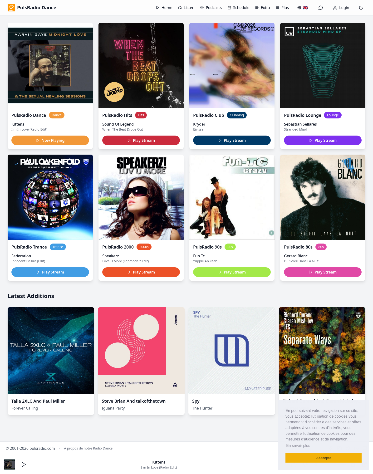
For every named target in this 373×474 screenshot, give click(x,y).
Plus (282, 7)
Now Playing (50, 140)
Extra (262, 7)
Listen (186, 7)
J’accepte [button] (323, 458)
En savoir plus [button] (298, 446)
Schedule (238, 7)
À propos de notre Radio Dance (88, 448)
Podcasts (211, 7)
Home (164, 7)
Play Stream (141, 140)
